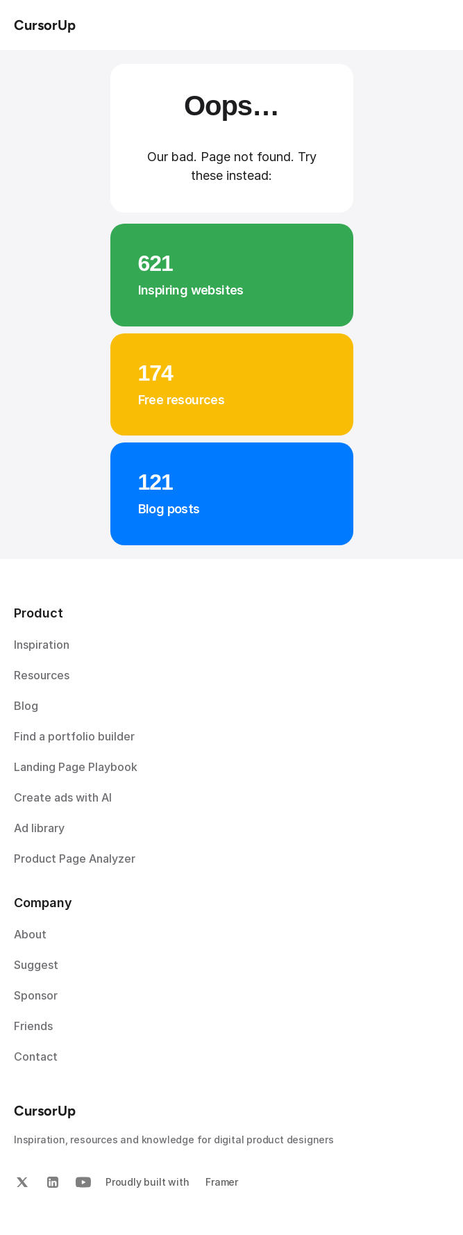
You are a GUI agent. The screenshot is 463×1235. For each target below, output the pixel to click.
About (30, 934)
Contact (36, 1056)
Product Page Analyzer (74, 858)
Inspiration (41, 645)
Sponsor (36, 995)
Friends (33, 1026)
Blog (26, 706)
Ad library (39, 828)
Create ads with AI (63, 797)
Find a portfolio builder (74, 736)
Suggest (36, 965)
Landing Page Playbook (75, 767)
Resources (41, 675)
